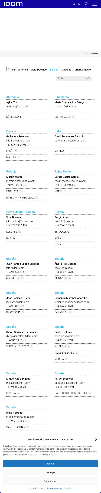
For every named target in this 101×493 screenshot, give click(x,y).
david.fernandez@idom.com (70, 140)
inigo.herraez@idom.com (20, 416)
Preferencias (50, 481)
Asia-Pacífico (39, 69)
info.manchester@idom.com (71, 180)
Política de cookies (35, 488)
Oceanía (66, 69)
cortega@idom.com (66, 106)
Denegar (50, 472)
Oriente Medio (83, 69)
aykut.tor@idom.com (18, 106)
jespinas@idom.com (17, 302)
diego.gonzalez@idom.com (21, 336)
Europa (54, 69)
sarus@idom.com (65, 221)
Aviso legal (68, 488)
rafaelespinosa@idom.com (70, 382)
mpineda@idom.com (18, 382)
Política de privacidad (53, 488)
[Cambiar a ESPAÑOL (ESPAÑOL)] (73, 3)
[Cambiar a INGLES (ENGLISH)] (78, 3)
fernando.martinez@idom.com (72, 302)
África (11, 69)
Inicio (85, 53)
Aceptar (50, 463)
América (23, 69)
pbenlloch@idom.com (67, 336)
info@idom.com (15, 267)
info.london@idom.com (19, 221)
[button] (96, 439)
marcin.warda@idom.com (21, 180)
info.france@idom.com (19, 140)
